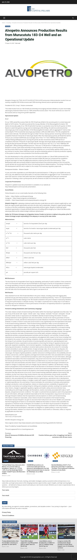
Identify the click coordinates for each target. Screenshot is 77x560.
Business (6, 537)
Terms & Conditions (8, 515)
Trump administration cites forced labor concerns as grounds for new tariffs (10, 531)
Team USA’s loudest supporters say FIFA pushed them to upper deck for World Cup (29, 531)
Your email (38, 497)
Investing (8, 26)
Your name (38, 491)
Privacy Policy (6, 512)
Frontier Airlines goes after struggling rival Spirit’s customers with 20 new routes (55, 435)
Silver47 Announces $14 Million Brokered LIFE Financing (21, 435)
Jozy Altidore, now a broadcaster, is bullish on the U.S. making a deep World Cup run (47, 531)
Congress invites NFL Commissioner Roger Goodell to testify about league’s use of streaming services (66, 531)
